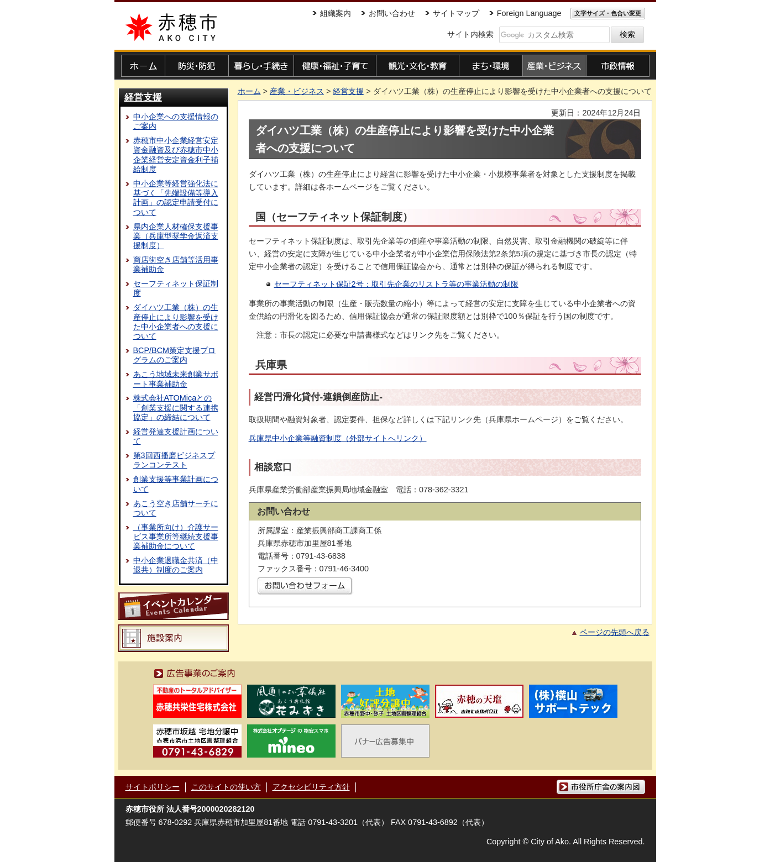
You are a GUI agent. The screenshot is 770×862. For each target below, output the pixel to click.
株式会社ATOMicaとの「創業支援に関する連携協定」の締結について (175, 407)
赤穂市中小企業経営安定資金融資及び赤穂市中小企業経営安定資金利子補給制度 (175, 155)
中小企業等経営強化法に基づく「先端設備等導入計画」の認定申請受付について (175, 198)
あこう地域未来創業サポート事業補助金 (175, 379)
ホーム (249, 91)
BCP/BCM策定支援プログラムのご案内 (174, 355)
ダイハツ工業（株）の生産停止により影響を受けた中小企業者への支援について (175, 321)
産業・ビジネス (297, 91)
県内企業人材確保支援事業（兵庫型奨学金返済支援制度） (175, 236)
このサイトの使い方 (226, 786)
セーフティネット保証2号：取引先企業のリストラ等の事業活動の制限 (396, 284)
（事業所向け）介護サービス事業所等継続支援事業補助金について (175, 537)
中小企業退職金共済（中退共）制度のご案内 (175, 565)
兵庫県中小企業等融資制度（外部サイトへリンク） (338, 438)
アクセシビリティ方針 (311, 786)
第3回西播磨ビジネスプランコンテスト (174, 460)
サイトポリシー (152, 786)
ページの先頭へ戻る (614, 632)
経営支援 (143, 97)
